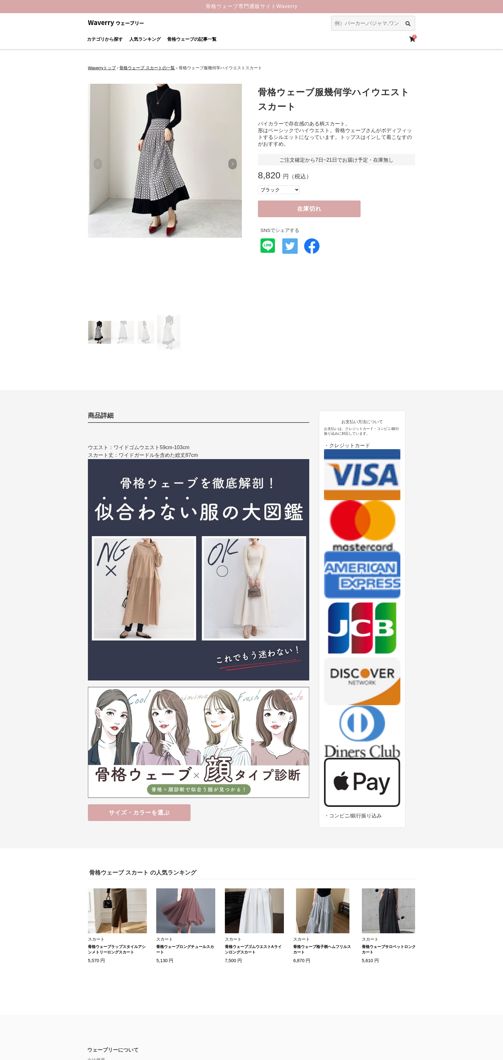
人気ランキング (145, 39)
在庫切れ (309, 209)
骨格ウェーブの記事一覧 (192, 39)
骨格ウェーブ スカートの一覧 (147, 67)
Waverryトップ (102, 67)
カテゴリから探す (105, 39)
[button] (232, 164)
